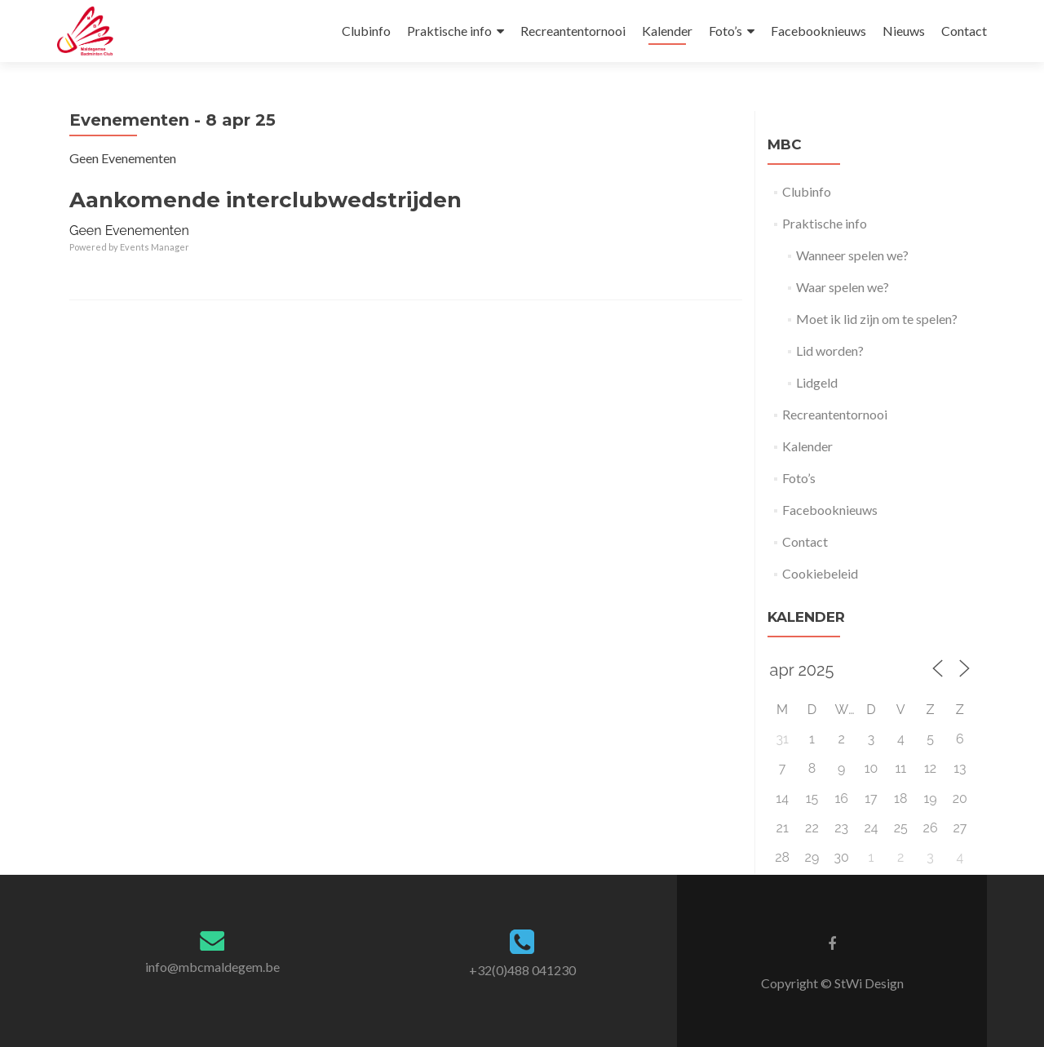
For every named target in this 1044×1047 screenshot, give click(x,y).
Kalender (667, 30)
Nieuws (904, 30)
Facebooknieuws (818, 30)
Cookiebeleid (820, 573)
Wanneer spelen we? (852, 255)
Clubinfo (366, 30)
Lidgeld (817, 382)
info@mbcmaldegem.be (212, 966)
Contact (964, 30)
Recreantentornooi (573, 30)
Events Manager (154, 247)
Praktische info (449, 30)
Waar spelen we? (842, 287)
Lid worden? (830, 350)
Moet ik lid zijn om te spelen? (877, 318)
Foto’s (725, 30)
